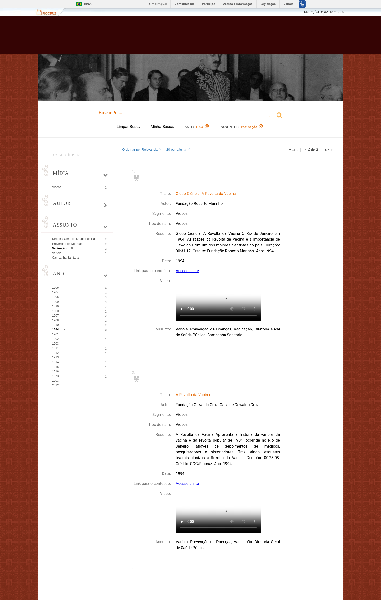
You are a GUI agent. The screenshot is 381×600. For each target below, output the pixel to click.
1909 (55, 302)
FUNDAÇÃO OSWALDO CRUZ (323, 12)
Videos (56, 187)
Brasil (89, 4)
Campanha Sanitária (65, 257)
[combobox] (190, 116)
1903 (55, 343)
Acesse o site (187, 271)
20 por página (178, 149)
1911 (55, 348)
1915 (55, 367)
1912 (55, 353)
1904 (55, 292)
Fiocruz (49, 12)
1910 (55, 325)
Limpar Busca (128, 127)
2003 (55, 380)
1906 (55, 287)
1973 (55, 376)
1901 (55, 334)
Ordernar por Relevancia (142, 149)
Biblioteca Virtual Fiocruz (164, 37)
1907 (55, 315)
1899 (55, 306)
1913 (55, 357)
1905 (55, 297)
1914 (55, 362)
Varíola (56, 253)
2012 (55, 385)
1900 (55, 311)
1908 (55, 320)
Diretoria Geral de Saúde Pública (73, 239)
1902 (55, 339)
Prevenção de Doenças (67, 243)
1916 (55, 371)
